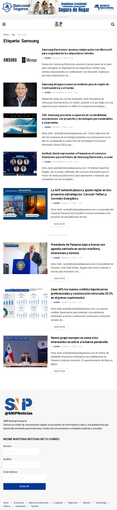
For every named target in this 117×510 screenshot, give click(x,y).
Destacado (12, 191)
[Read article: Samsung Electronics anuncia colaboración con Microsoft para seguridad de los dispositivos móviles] (20, 60)
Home (6, 34)
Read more (61, 223)
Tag (13, 34)
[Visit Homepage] (58, 24)
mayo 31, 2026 (69, 203)
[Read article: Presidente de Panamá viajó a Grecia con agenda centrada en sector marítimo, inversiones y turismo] (25, 258)
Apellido (21, 463)
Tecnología (101, 502)
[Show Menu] (4, 24)
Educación (21, 505)
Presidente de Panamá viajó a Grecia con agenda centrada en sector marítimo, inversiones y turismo (78, 249)
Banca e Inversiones (38, 502)
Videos (6, 505)
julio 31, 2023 (60, 58)
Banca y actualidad (17, 290)
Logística (58, 502)
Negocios (72, 502)
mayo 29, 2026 (69, 302)
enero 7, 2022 (60, 127)
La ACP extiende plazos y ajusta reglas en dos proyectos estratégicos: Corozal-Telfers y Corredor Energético (81, 194)
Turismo (35, 505)
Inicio (6, 502)
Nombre (21, 450)
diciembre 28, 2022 (62, 92)
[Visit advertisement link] (58, 7)
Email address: (24, 475)
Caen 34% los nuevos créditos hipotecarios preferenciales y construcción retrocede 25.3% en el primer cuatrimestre (82, 293)
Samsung (22, 34)
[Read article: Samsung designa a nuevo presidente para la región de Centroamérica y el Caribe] (20, 95)
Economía (19, 502)
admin (48, 58)
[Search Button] (112, 24)
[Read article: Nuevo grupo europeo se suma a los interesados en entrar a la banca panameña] (25, 351)
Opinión (86, 502)
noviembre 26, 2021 (62, 162)
